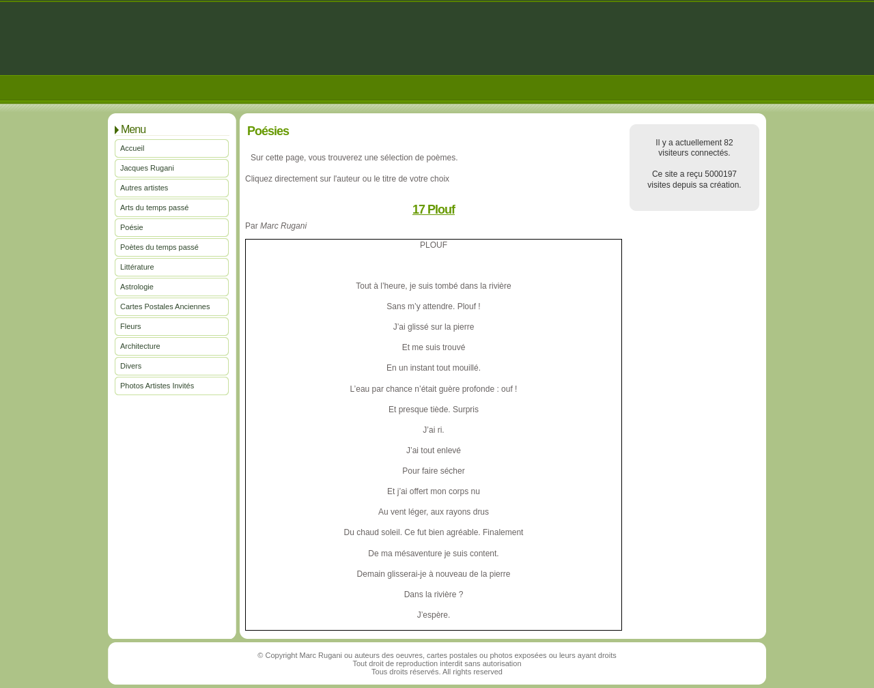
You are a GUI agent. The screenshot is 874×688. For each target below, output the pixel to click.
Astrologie (137, 287)
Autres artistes (144, 188)
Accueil (132, 148)
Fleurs (130, 326)
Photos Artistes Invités (157, 386)
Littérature (137, 267)
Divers (130, 366)
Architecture (140, 346)
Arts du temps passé (154, 207)
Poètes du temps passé (159, 247)
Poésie (131, 227)
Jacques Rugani (147, 168)
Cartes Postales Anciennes (165, 306)
